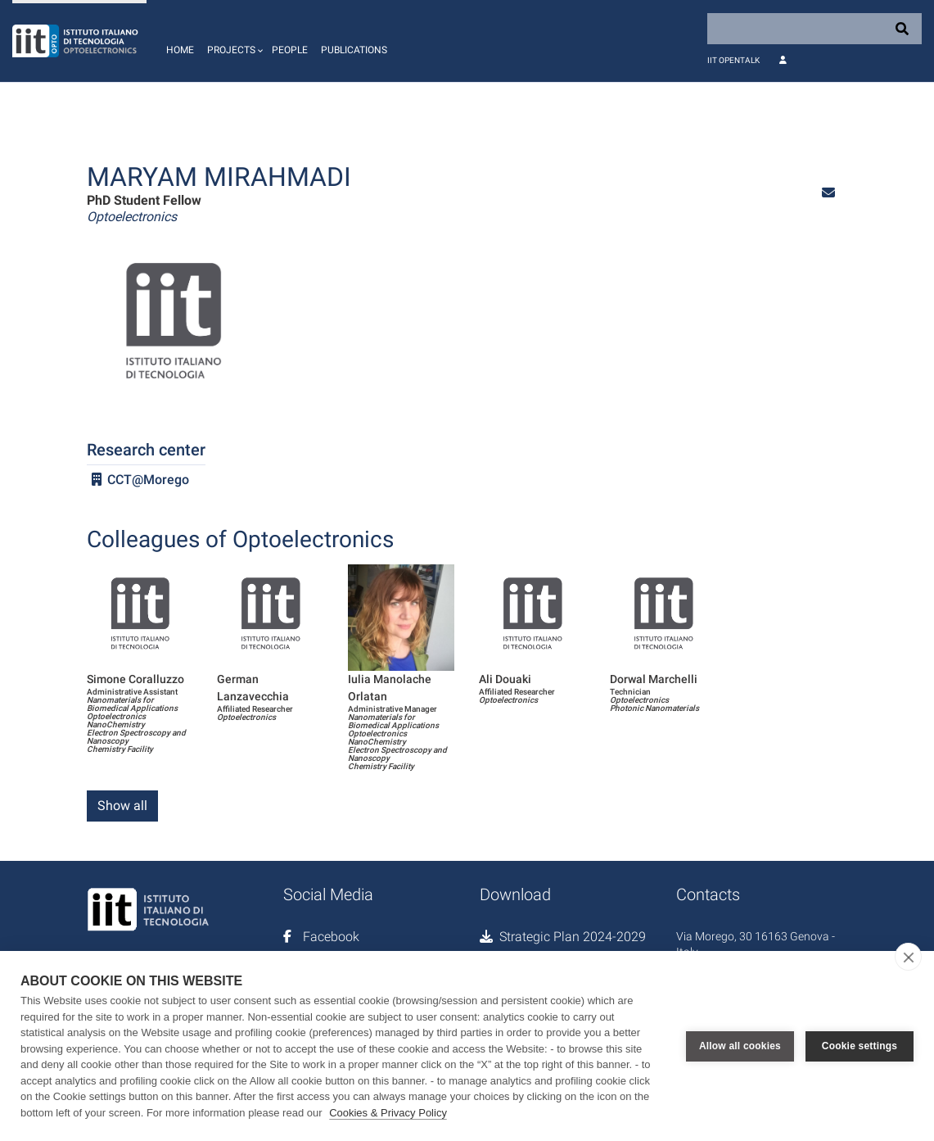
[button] (233, 41)
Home (180, 50)
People (290, 50)
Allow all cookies (740, 1046)
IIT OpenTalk (733, 60)
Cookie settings (859, 1046)
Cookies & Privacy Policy (388, 1113)
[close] (908, 957)
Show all (122, 805)
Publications (354, 50)
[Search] (814, 28)
